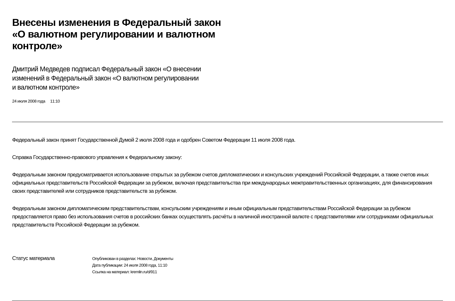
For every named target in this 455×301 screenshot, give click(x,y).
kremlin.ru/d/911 (143, 271)
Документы (163, 258)
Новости (144, 258)
